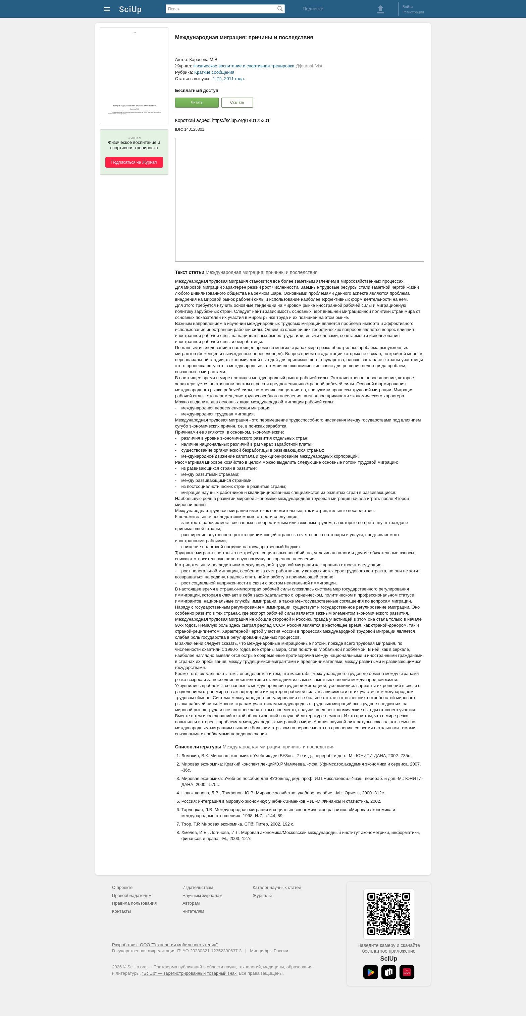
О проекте (122, 887)
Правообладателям (131, 895)
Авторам (191, 903)
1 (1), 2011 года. (229, 78)
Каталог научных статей (277, 887)
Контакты (121, 911)
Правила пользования (134, 903)
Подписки (313, 8)
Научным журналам (202, 895)
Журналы (262, 895)
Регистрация (413, 12)
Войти (408, 7)
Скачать (237, 102)
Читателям (193, 911)
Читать (197, 102)
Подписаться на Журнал (134, 162)
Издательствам (197, 887)
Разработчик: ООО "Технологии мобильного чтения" (165, 944)
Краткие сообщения (214, 72)
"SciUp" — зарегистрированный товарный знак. (190, 973)
